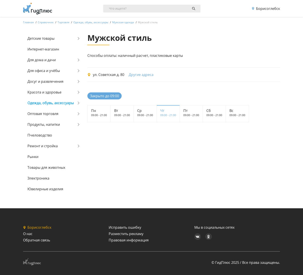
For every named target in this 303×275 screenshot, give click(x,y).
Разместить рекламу (126, 233)
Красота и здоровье (44, 92)
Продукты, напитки (43, 124)
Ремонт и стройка (42, 146)
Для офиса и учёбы (43, 70)
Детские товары (40, 38)
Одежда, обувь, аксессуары (50, 103)
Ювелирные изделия (45, 189)
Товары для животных (46, 167)
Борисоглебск (266, 8)
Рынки (32, 156)
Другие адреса (141, 74)
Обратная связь (36, 240)
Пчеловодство (39, 135)
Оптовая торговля (42, 113)
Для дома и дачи (41, 60)
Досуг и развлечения (45, 81)
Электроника (38, 178)
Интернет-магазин (43, 49)
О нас (27, 233)
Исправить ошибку (125, 227)
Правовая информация (129, 240)
